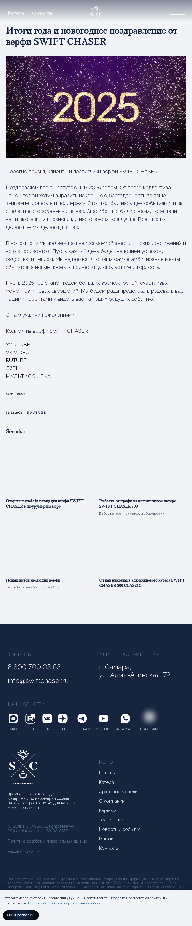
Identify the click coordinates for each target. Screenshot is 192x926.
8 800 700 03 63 (34, 671)
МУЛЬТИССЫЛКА (28, 378)
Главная (107, 777)
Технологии (111, 824)
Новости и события (119, 833)
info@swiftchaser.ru (38, 685)
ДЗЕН (13, 370)
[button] (173, 12)
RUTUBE (16, 362)
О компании (112, 805)
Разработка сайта (24, 855)
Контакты (41, 13)
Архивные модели (118, 795)
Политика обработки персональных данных (47, 845)
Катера (16, 13)
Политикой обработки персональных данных (64, 903)
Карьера (108, 814)
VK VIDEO (17, 354)
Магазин (107, 842)
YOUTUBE (18, 346)
